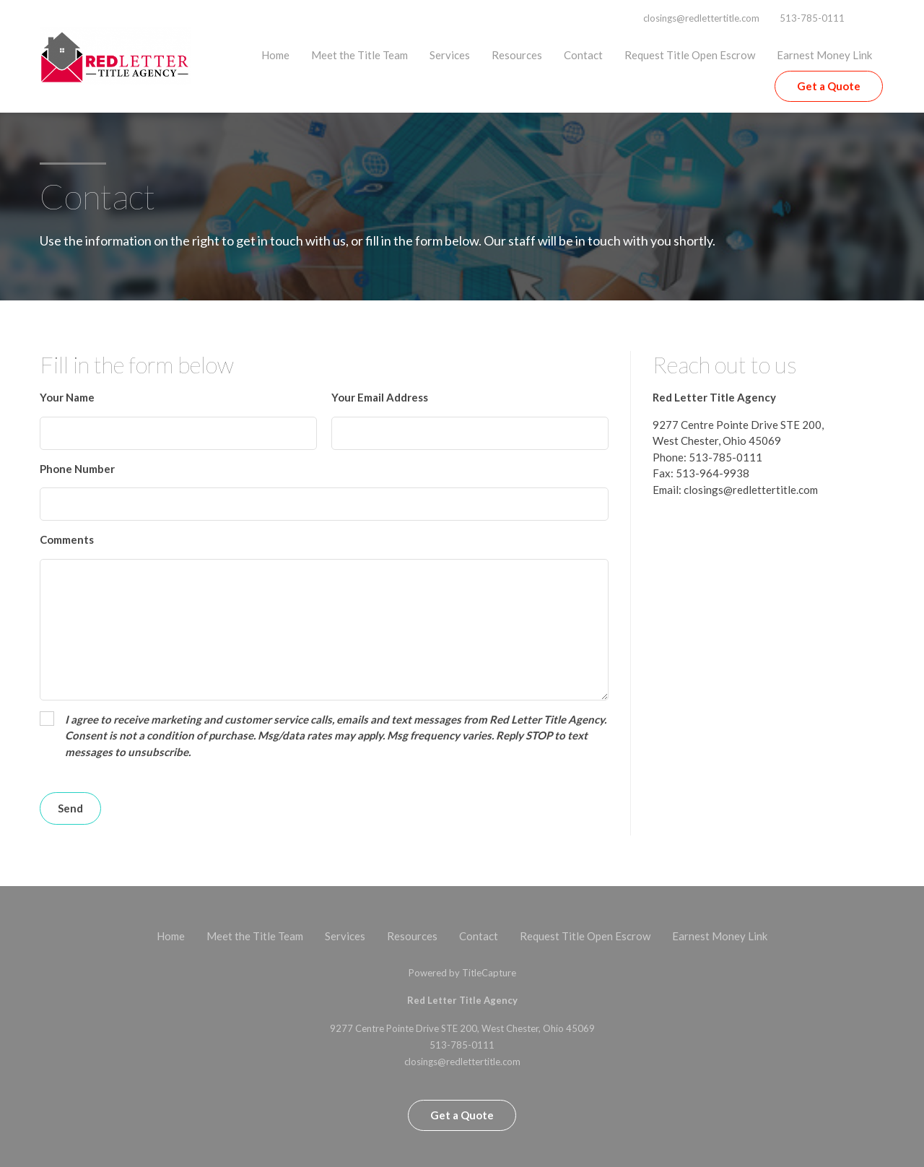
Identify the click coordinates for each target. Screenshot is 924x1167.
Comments (67, 539)
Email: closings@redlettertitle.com (735, 489)
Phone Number (77, 468)
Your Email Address (379, 397)
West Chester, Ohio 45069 (717, 440)
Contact (583, 54)
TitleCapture (489, 973)
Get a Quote (828, 85)
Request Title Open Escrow (689, 54)
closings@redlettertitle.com (701, 18)
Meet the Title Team (359, 54)
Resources (517, 54)
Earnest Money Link (824, 54)
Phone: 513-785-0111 (707, 457)
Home (275, 54)
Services (450, 54)
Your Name (67, 397)
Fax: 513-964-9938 (701, 473)
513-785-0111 (812, 18)
